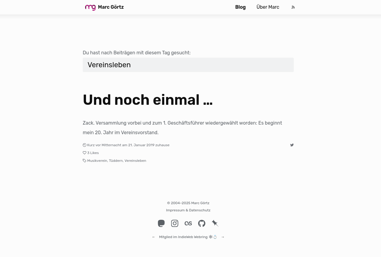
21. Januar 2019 (141, 145)
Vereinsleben (135, 161)
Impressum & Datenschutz (188, 210)
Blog (240, 7)
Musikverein (97, 161)
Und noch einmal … (148, 99)
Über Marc (268, 7)
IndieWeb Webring (192, 234)
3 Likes (93, 153)
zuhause (162, 145)
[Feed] (293, 7)
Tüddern (116, 161)
